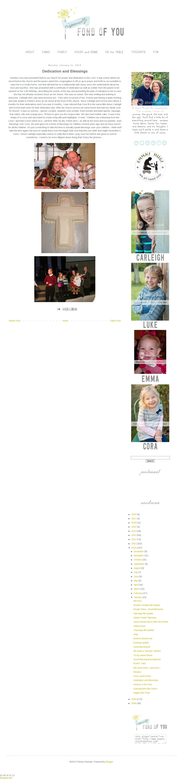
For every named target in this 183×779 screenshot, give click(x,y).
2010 (134, 548)
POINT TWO (139, 663)
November (139, 555)
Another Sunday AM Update (146, 605)
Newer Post (14, 321)
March (137, 589)
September (139, 564)
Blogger (109, 761)
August (137, 568)
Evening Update (141, 642)
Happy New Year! (141, 693)
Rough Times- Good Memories (148, 609)
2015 (134, 527)
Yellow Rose (139, 626)
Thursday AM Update (143, 630)
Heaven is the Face (142, 684)
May (136, 580)
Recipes (137, 672)
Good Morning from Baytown (147, 659)
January (138, 597)
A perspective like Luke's (145, 688)
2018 (134, 514)
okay (135, 634)
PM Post (137, 601)
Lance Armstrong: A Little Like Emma (150, 622)
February (138, 593)
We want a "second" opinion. (147, 651)
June (136, 576)
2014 (134, 531)
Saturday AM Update (143, 613)
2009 (134, 699)
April (136, 585)
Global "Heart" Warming (144, 617)
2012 (134, 539)
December (139, 551)
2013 (134, 535)
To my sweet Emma (142, 655)
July (136, 572)
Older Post (115, 321)
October (138, 559)
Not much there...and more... (147, 668)
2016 (134, 522)
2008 (134, 703)
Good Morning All (141, 647)
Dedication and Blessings (145, 680)
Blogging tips (6, 778)
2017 (134, 518)
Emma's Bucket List (142, 638)
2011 (134, 543)
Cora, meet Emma (142, 676)
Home (65, 321)
